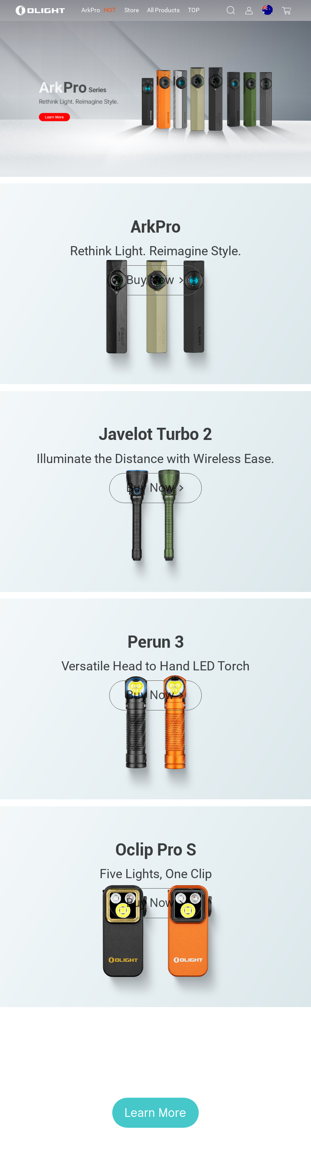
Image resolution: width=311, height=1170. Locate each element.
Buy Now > (155, 280)
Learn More (155, 1112)
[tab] (98, 10)
